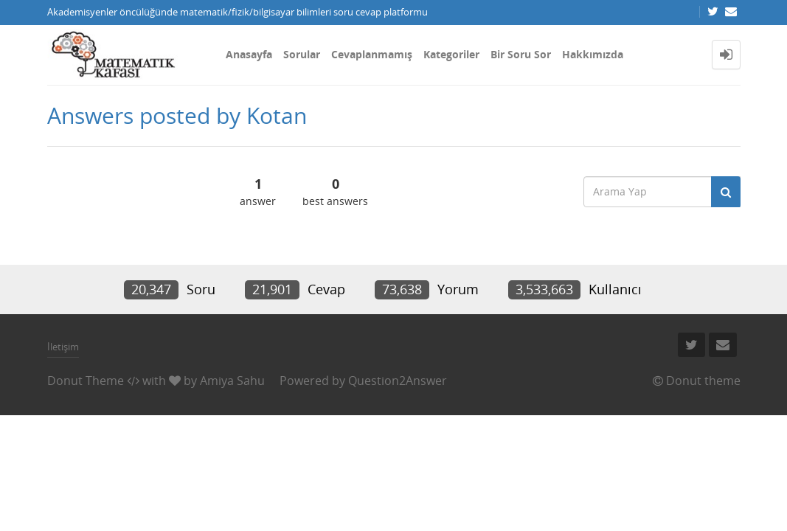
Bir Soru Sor (520, 54)
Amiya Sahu (232, 380)
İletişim (63, 346)
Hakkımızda (592, 54)
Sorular (301, 54)
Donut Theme (85, 380)
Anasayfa (249, 54)
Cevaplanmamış (371, 54)
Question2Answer (397, 380)
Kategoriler (451, 54)
